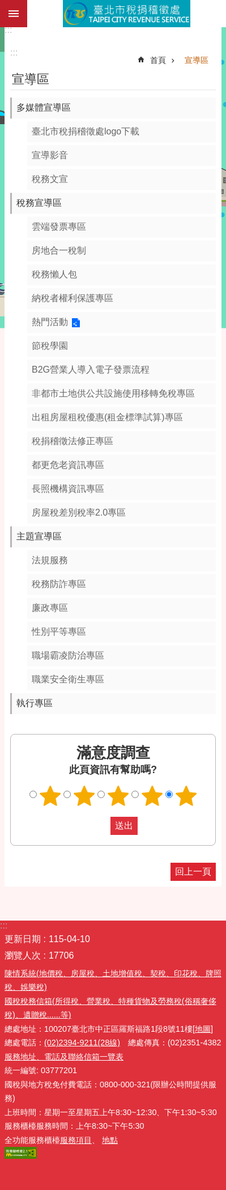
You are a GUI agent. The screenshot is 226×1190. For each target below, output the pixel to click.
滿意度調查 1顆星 (50, 796)
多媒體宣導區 (43, 107)
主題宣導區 (39, 536)
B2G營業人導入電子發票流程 (91, 369)
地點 (110, 1140)
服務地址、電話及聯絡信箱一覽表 (64, 1056)
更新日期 (23, 939)
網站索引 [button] (13, 13)
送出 (99, 826)
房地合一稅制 (59, 250)
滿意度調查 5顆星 (186, 796)
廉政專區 (50, 608)
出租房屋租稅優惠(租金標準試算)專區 (107, 417)
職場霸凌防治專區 (68, 655)
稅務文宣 (50, 179)
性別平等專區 (59, 631)
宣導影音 (50, 155)
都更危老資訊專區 (68, 465)
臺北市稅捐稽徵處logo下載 (85, 131)
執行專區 (34, 703)
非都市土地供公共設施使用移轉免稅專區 (113, 393)
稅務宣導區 (39, 203)
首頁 (158, 60)
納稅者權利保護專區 (72, 298)
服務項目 (76, 1140)
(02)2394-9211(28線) (82, 1042)
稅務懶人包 (54, 274)
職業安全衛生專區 (68, 679)
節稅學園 (50, 346)
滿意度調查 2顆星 (84, 796)
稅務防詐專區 (59, 584)
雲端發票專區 (59, 226)
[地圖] (203, 1028)
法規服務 (50, 560)
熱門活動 (50, 322)
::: (8, 30)
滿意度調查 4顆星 (152, 796)
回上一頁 (193, 871)
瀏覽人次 (23, 955)
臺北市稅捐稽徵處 (126, 13)
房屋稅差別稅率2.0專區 (79, 512)
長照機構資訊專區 (68, 488)
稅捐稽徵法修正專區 (72, 441)
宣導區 (196, 60)
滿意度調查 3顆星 (118, 796)
